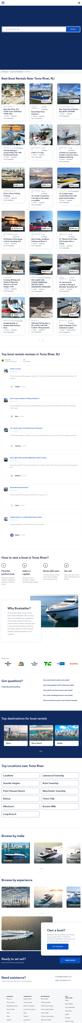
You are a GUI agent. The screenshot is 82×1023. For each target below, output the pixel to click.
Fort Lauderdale (70, 1007)
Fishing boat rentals (47, 1006)
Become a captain (29, 1006)
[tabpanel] (15, 735)
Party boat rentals (46, 1020)
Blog (25, 1013)
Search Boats (70, 960)
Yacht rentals (44, 1013)
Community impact (29, 1009)
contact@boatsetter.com (63, 977)
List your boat (28, 1002)
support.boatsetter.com (63, 980)
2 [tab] (41, 751)
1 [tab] (40, 751)
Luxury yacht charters (47, 1009)
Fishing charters (46, 1002)
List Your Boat (57, 946)
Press (8, 1016)
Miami (67, 1000)
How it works (10, 1002)
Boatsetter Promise (12, 1006)
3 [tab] (42, 868)
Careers (9, 1020)
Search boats (27, 999)
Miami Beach (69, 1004)
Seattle (67, 1014)
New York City (69, 1021)
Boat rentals (44, 999)
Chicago (67, 1018)
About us (9, 999)
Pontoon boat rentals (47, 1016)
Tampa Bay (68, 1011)
